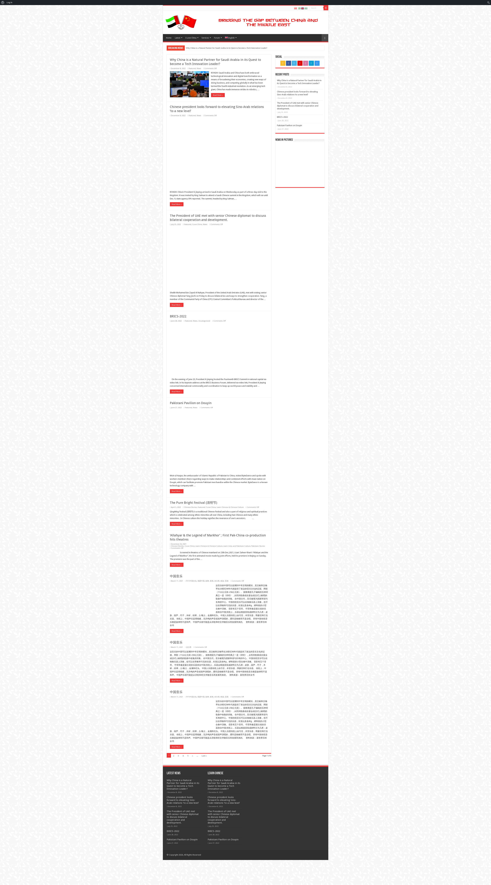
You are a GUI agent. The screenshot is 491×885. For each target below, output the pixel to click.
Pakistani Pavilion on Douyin (289, 125)
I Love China (190, 38)
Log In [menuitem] (9, 2)
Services (205, 38)
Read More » (218, 95)
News (199, 69)
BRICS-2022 (178, 734)
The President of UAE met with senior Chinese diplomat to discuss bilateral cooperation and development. (297, 106)
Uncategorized (204, 739)
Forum (217, 38)
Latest (177, 38)
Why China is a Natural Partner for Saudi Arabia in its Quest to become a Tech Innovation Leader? (226, 48)
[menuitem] (3, 2)
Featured (192, 69)
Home (168, 38)
